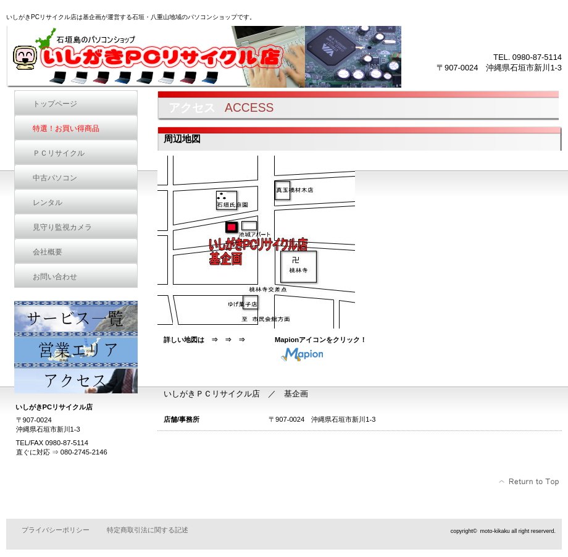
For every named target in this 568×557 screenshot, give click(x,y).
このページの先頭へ (529, 481)
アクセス (76, 377)
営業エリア (76, 347)
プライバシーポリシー (56, 530)
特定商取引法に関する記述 (147, 530)
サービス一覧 (76, 316)
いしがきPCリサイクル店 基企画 (203, 57)
